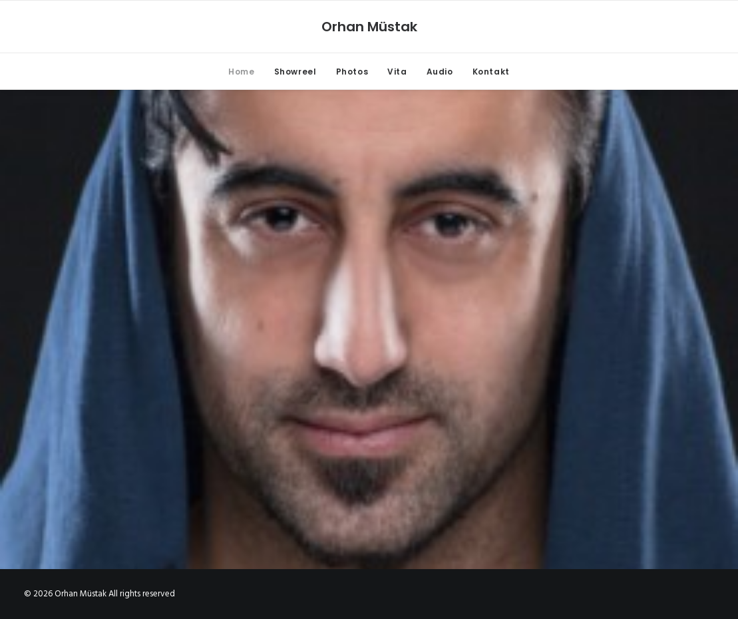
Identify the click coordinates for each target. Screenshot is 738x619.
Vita (397, 71)
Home (241, 71)
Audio (440, 71)
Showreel (295, 71)
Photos (352, 71)
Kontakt (491, 71)
